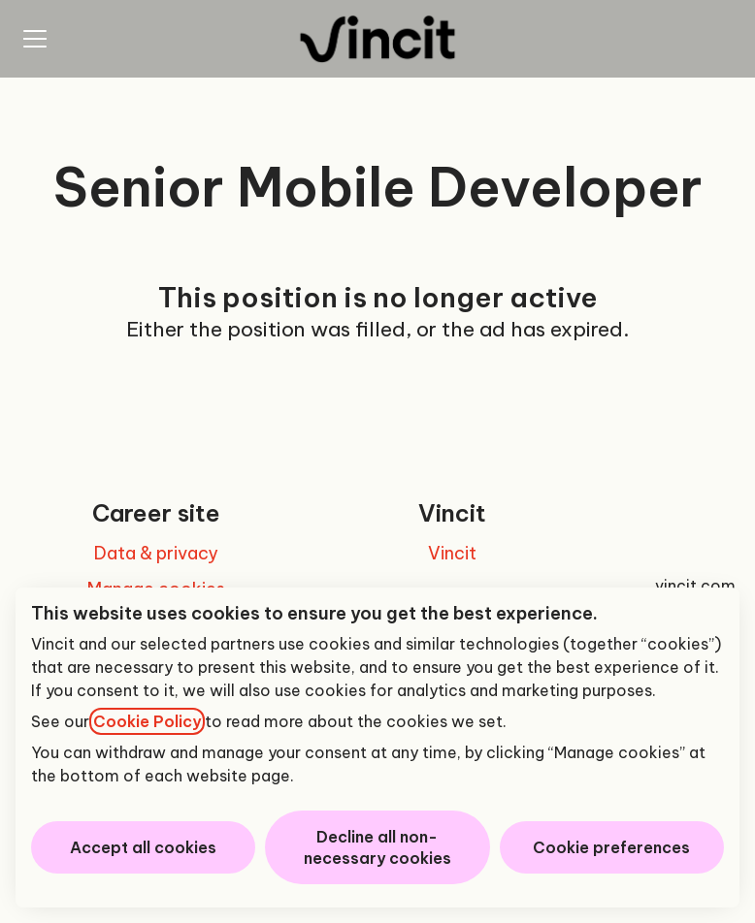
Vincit (452, 553)
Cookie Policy (147, 721)
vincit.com (695, 585)
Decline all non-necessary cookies (377, 847)
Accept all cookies (143, 847)
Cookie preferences (611, 847)
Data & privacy (156, 553)
